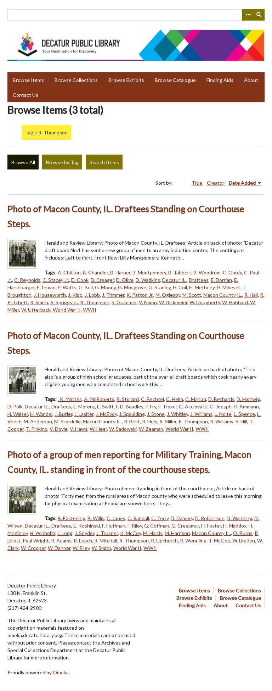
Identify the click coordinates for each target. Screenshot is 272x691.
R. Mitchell (105, 540)
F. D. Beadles (129, 406)
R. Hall (251, 295)
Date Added (243, 183)
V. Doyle (59, 429)
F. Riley (135, 526)
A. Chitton (69, 272)
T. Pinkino (36, 429)
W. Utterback (36, 310)
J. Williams (201, 414)
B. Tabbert (179, 272)
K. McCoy (130, 533)
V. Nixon (148, 302)
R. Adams (61, 540)
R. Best (132, 421)
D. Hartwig (248, 399)
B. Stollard (128, 399)
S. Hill (241, 421)
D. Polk (15, 406)
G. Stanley (159, 287)
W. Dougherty (204, 302)
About (251, 80)
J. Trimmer (113, 295)
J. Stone (156, 414)
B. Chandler (95, 272)
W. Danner (59, 548)
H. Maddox (234, 526)
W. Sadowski (123, 429)
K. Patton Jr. (139, 295)
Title (197, 183)
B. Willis (95, 518)
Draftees (199, 280)
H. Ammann (246, 406)
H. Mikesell (228, 287)
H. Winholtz (42, 533)
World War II (67, 310)
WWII (89, 310)
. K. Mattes (70, 399)
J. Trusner (107, 533)
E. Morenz (84, 406)
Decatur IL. (174, 280)
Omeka (61, 672)
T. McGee (219, 540)
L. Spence (244, 414)
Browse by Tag (62, 162)
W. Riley (81, 548)
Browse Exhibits (126, 80)
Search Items (104, 162)
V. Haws (78, 429)
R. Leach (83, 540)
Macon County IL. (222, 295)
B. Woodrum (207, 272)
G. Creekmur (185, 526)
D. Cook (80, 280)
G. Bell (86, 287)
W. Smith (101, 548)
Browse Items (28, 80)
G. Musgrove (132, 287)
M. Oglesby (167, 295)
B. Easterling (71, 518)
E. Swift (105, 406)
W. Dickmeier (173, 302)
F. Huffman (113, 526)
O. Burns (243, 533)
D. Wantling (239, 518)
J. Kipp (75, 295)
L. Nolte (223, 414)
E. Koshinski (86, 526)
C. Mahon (195, 399)
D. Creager (102, 280)
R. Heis (149, 421)
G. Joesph (221, 406)
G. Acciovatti (193, 406)
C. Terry (160, 518)
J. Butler (63, 414)
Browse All (23, 162)
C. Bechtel (152, 399)
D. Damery (182, 518)
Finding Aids (219, 80)
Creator (216, 183)
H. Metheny (202, 287)
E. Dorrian (221, 280)
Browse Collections (76, 80)
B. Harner (120, 272)
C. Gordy (232, 272)
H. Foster (211, 526)
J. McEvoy (106, 414)
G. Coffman (156, 526)
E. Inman (46, 287)
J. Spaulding (132, 414)
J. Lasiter (84, 414)
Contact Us (25, 95)
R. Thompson (94, 302)
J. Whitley (177, 414)
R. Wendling (193, 540)
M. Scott (191, 295)
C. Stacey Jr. (55, 280)
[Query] (136, 15)
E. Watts (67, 287)
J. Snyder (84, 533)
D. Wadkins (148, 280)
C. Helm (174, 399)
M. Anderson (38, 421)
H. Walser (17, 414)
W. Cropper (33, 548)
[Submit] (259, 15)
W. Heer (98, 429)
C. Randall (138, 518)
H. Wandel (41, 414)
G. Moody (105, 287)
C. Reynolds (27, 280)
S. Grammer (124, 302)
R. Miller (167, 421)
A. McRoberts (99, 399)
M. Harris (153, 533)
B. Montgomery (149, 272)
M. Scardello (67, 421)
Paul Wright (36, 540)
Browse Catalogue (175, 80)
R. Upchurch (164, 540)
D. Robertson (210, 518)
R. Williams (221, 421)
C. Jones (116, 518)
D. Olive (125, 280)
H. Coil (180, 287)
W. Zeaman (151, 429)
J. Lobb (92, 295)
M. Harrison (177, 533)
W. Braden (243, 540)
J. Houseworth (50, 295)
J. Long (65, 533)
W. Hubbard (235, 302)
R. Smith (39, 302)
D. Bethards (221, 399)
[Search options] (248, 15)
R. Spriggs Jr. (64, 302)
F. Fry (151, 406)
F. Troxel (167, 406)
